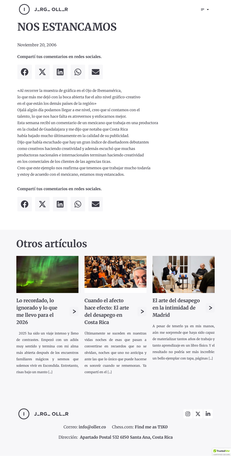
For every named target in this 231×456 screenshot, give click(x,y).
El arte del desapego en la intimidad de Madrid (176, 308)
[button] (24, 72)
